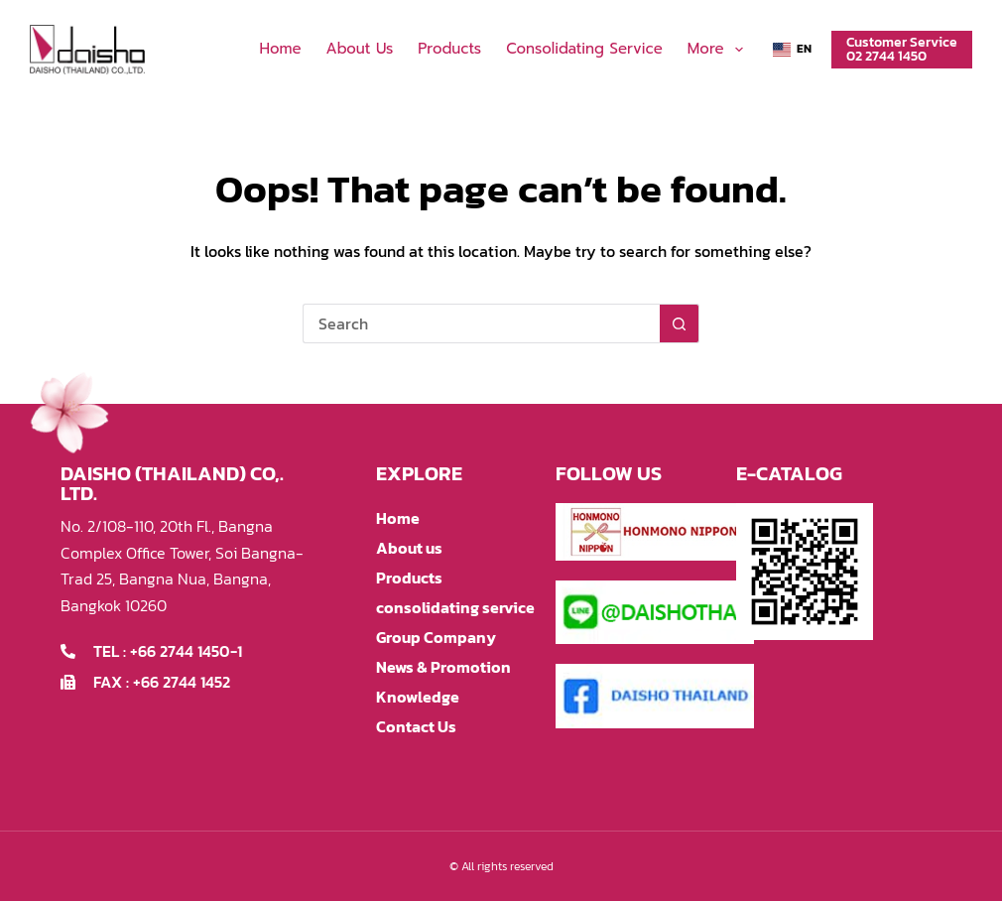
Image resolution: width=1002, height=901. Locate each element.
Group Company (436, 637)
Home (280, 49)
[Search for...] (481, 323)
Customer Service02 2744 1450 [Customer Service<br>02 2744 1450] (901, 49)
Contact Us (416, 726)
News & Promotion (443, 667)
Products (449, 49)
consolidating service (584, 49)
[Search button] (679, 323)
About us (360, 49)
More (719, 50)
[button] (792, 50)
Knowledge (417, 696)
